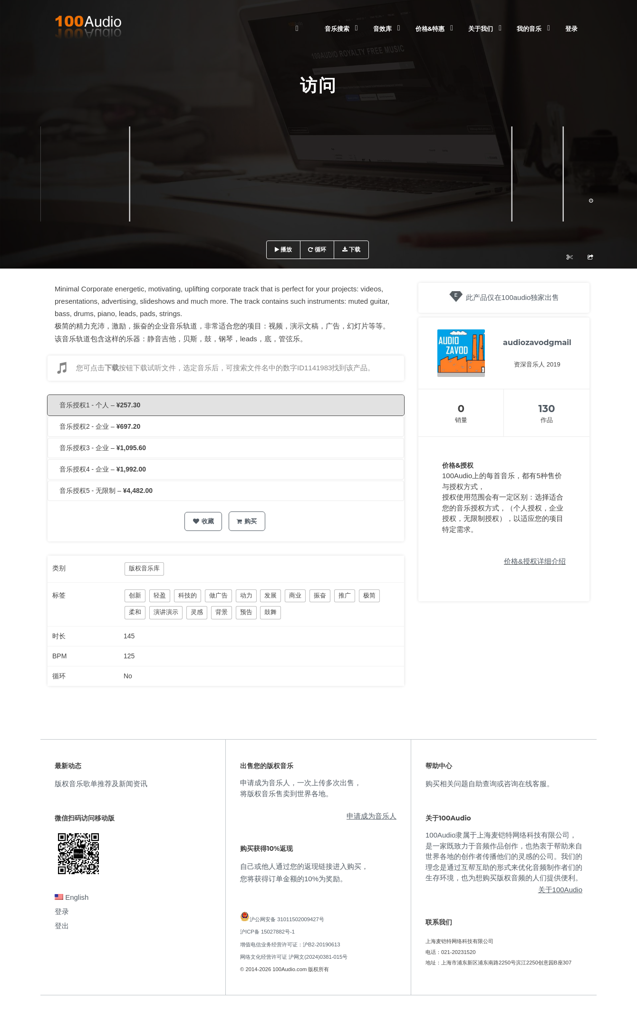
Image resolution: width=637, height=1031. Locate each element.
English (71, 897)
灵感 (197, 612)
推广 (344, 595)
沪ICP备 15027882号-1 (267, 932)
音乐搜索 (337, 28)
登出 (62, 926)
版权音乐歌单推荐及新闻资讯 (101, 784)
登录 (571, 28)
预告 (246, 612)
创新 (135, 595)
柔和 (135, 612)
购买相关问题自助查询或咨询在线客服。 (489, 784)
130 (547, 408)
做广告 (218, 595)
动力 (246, 595)
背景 (221, 612)
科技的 (187, 595)
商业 (295, 595)
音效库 (382, 28)
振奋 (320, 595)
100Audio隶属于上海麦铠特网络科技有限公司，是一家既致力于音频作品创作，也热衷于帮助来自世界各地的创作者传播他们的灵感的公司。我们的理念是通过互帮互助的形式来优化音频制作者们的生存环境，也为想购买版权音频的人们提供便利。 (503, 856)
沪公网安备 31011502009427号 (287, 919)
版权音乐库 (144, 568)
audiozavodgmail (537, 342)
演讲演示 (166, 612)
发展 (270, 595)
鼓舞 (270, 612)
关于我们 (480, 28)
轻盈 (160, 595)
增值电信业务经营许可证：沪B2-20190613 (290, 944)
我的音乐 (529, 28)
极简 (369, 595)
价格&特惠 (429, 28)
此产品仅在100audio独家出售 (513, 297)
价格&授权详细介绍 (535, 561)
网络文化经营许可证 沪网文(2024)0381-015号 (293, 957)
